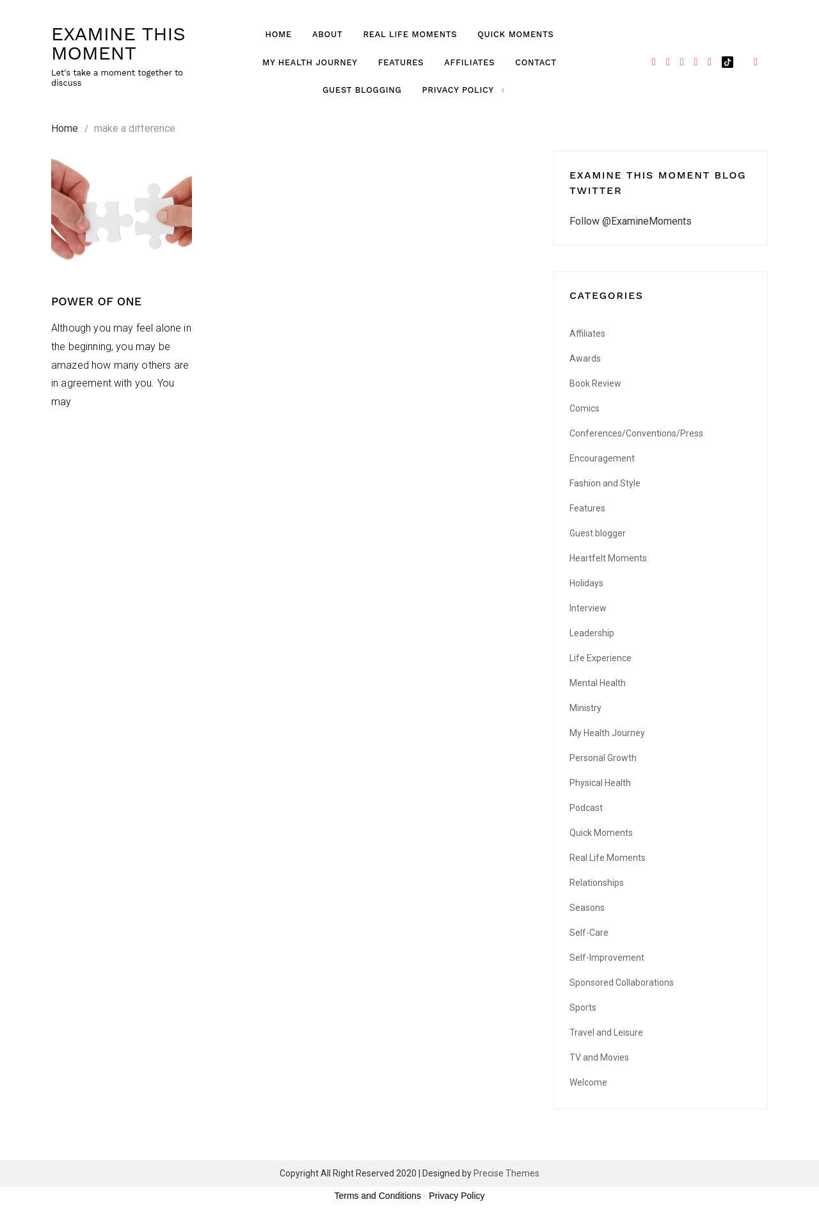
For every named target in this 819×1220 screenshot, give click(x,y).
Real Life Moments (410, 34)
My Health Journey (310, 62)
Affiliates (469, 62)
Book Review (595, 383)
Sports (582, 1007)
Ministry (585, 708)
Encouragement (602, 458)
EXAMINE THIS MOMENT (118, 43)
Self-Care (588, 932)
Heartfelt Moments (608, 558)
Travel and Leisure (606, 1032)
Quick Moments (515, 34)
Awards (585, 358)
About (327, 34)
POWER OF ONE (96, 301)
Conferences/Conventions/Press (636, 433)
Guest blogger (597, 533)
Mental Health (597, 683)
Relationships (596, 883)
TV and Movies (599, 1057)
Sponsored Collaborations (621, 982)
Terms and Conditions (378, 1196)
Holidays (586, 583)
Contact (536, 62)
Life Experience (600, 658)
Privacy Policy (458, 90)
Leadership (591, 633)
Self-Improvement (606, 957)
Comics (584, 408)
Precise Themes (506, 1173)
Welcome (588, 1082)
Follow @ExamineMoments (630, 221)
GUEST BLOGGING (362, 90)
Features (401, 62)
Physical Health (600, 783)
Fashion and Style (604, 483)
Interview (588, 608)
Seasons (587, 908)
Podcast (586, 808)
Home (279, 34)
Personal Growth (603, 758)
